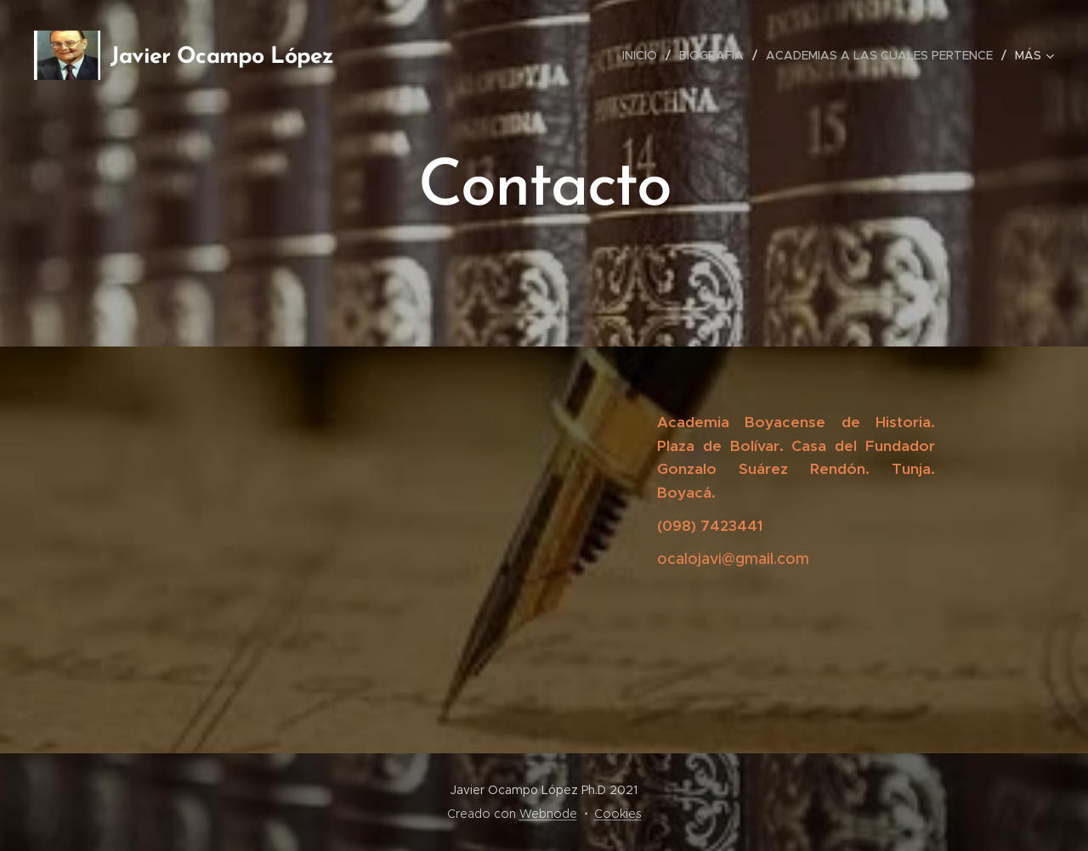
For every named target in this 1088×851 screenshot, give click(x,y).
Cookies (618, 813)
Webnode (548, 813)
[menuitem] (644, 55)
